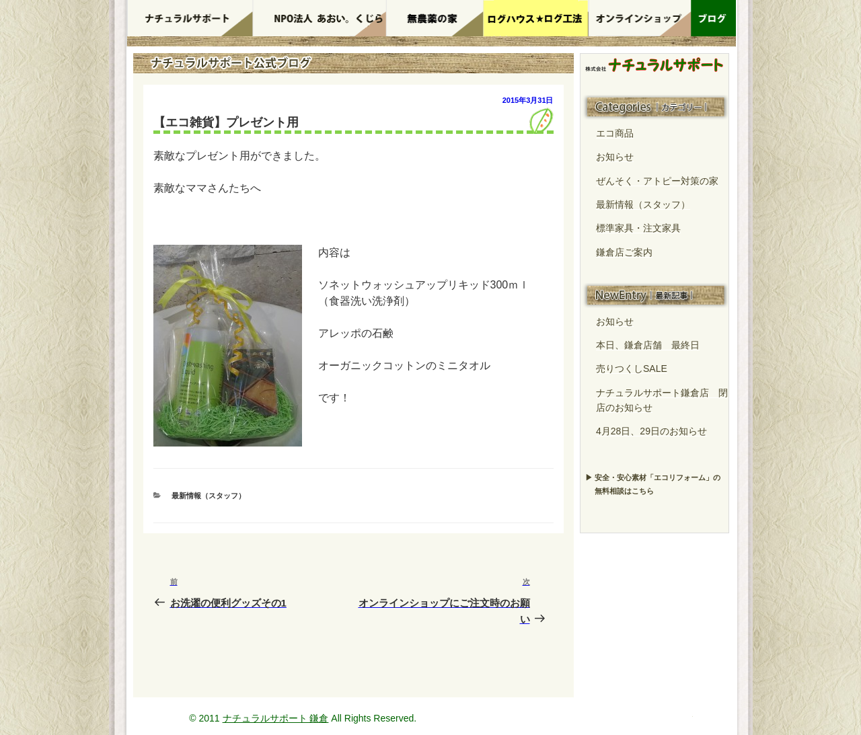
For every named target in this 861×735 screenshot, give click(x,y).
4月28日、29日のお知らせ (651, 431)
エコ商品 (615, 133)
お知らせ (615, 156)
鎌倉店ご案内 (624, 252)
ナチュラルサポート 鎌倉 (276, 718)
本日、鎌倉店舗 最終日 (648, 345)
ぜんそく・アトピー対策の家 (657, 181)
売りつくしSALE (631, 368)
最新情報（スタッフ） (209, 496)
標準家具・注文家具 (638, 228)
